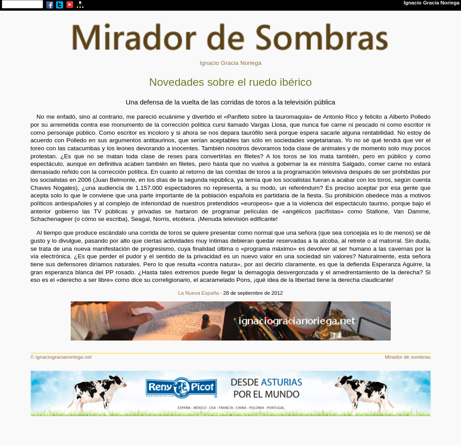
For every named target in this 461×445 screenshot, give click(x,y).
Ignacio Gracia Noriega (230, 63)
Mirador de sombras (408, 357)
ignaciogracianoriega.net (64, 357)
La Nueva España (198, 293)
